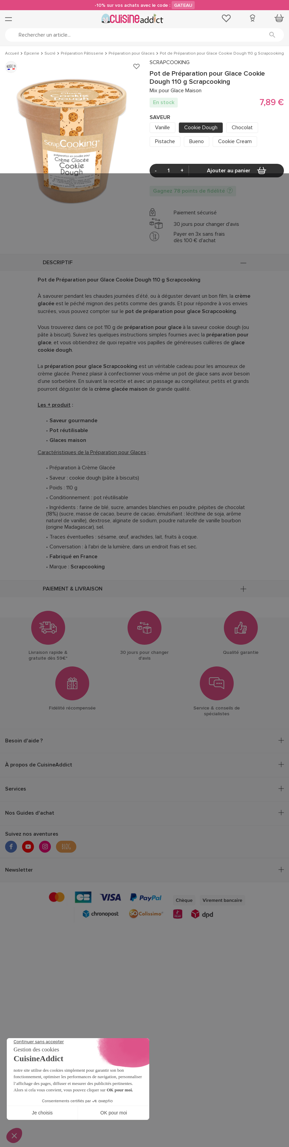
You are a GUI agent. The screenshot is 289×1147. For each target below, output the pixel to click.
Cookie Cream (235, 141)
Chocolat (242, 127)
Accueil (12, 53)
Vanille (162, 127)
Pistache (165, 141)
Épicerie (31, 53)
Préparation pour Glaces (132, 53)
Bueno (196, 141)
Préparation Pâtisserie (82, 53)
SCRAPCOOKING (170, 62)
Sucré (50, 53)
